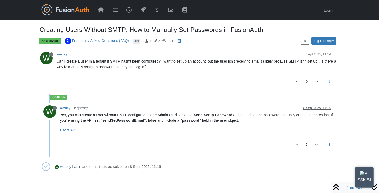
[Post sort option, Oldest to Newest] (305, 41)
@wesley (81, 108)
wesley (62, 54)
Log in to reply (324, 41)
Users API (68, 130)
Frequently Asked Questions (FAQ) (100, 41)
